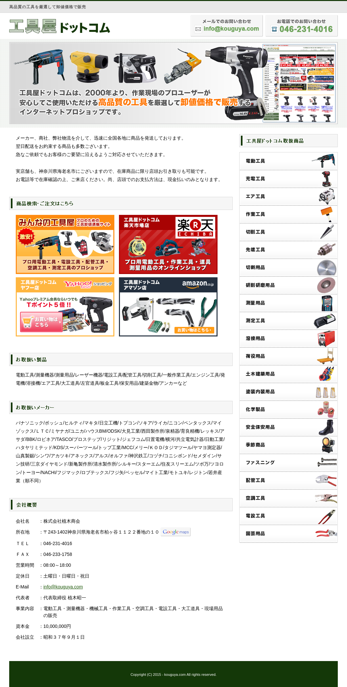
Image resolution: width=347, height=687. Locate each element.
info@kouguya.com (63, 586)
